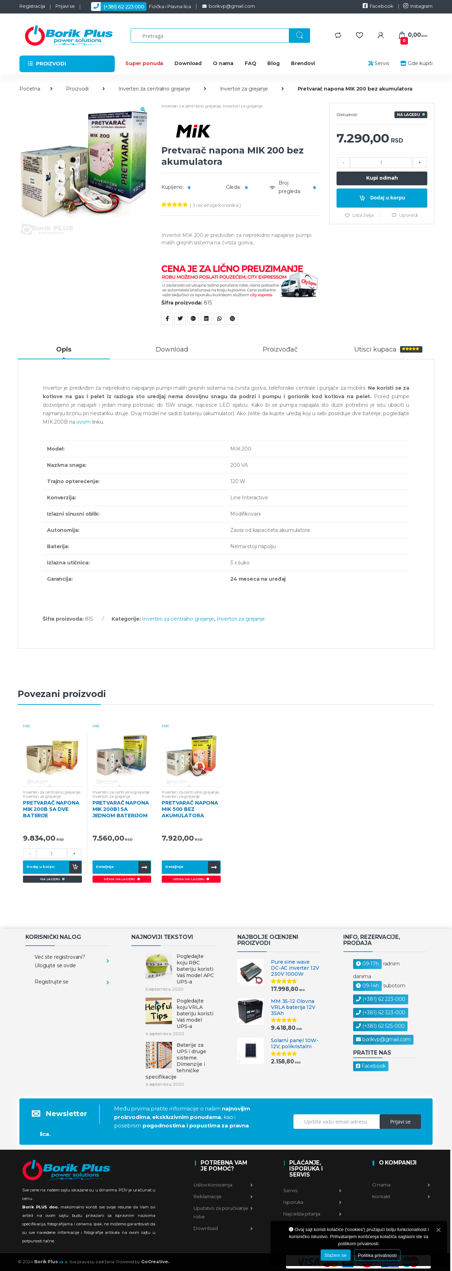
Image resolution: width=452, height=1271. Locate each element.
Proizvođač (280, 349)
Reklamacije (223, 1196)
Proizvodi (77, 89)
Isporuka (312, 1202)
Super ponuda (144, 63)
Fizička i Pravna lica (138, 6)
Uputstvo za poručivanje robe (223, 1212)
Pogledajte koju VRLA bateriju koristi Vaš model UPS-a (195, 1013)
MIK (26, 726)
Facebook (378, 6)
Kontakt (400, 1196)
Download (188, 63)
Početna (29, 89)
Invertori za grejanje (244, 89)
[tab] (64, 352)
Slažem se (336, 1255)
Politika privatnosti (377, 1255)
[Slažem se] (438, 1229)
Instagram (418, 6)
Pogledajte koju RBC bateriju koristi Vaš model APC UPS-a (195, 969)
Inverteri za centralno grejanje (154, 89)
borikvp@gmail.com (228, 6)
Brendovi (303, 63)
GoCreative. (155, 1261)
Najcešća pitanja (312, 1214)
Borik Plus (51, 1261)
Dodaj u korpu (40, 867)
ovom (83, 422)
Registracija (32, 6)
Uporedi (408, 215)
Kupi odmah (382, 178)
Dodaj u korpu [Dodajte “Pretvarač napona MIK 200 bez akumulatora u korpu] (387, 197)
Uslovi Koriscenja (223, 1185)
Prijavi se (65, 6)
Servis (378, 63)
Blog (273, 63)
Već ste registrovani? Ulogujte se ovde (60, 961)
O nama (223, 63)
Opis (63, 349)
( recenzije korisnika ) (215, 205)
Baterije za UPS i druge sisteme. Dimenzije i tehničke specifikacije (175, 1061)
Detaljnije (105, 867)
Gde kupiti (416, 63)
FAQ (250, 63)
